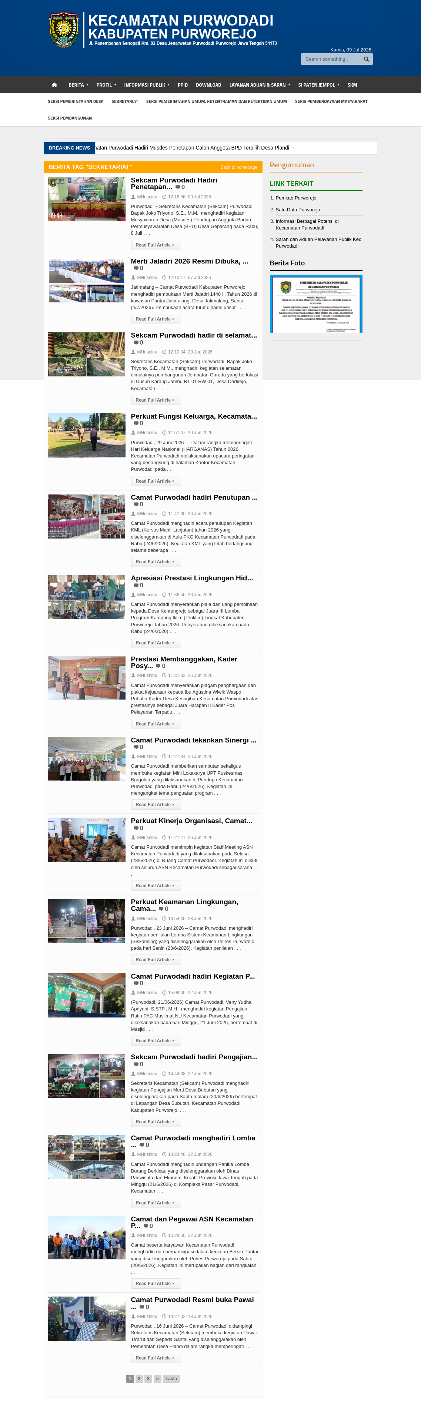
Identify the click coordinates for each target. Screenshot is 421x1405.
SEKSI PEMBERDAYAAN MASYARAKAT (331, 101)
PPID (183, 84)
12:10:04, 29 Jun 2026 (187, 352)
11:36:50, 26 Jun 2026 (187, 594)
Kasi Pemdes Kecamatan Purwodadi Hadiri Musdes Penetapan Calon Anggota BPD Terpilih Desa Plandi (169, 148)
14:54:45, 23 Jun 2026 (187, 918)
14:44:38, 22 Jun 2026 (187, 1073)
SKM (352, 84)
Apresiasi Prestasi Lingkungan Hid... (192, 578)
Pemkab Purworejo (296, 198)
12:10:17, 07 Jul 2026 (186, 277)
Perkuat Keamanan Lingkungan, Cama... (184, 905)
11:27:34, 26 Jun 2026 (187, 756)
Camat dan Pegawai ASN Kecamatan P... (192, 1222)
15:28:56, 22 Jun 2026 (187, 1235)
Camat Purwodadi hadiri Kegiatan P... (193, 976)
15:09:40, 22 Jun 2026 (187, 992)
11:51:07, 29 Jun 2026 (187, 432)
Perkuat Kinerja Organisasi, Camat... (191, 821)
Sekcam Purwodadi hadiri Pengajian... (194, 1057)
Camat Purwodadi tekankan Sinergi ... (194, 740)
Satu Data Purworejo (298, 209)
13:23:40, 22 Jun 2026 (187, 1154)
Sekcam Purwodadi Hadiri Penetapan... (174, 183)
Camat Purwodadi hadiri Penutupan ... (194, 497)
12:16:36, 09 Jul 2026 (186, 196)
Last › (171, 1378)
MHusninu (144, 196)
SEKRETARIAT (125, 101)
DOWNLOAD (208, 84)
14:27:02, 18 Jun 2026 (187, 1316)
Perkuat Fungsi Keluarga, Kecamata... (194, 416)
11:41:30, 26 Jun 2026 (187, 513)
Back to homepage (238, 167)
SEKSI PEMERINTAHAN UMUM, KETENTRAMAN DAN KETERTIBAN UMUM (216, 101)
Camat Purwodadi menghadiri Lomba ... (193, 1141)
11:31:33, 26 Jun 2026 (187, 675)
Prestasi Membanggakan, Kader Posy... (184, 662)
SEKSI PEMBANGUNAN (70, 117)
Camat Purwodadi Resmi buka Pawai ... (192, 1303)
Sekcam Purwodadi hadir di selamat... (194, 335)
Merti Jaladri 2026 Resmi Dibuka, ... (189, 261)
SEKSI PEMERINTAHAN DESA (76, 101)
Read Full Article (156, 245)
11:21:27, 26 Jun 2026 (187, 837)
